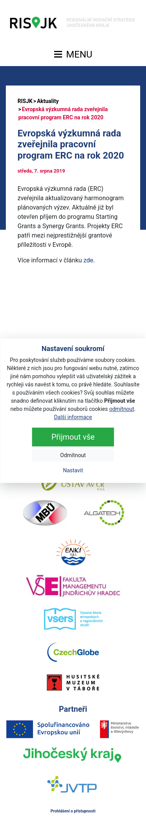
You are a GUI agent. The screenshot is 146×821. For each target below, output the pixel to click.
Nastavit (73, 470)
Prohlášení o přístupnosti (73, 811)
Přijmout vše (73, 437)
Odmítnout (73, 455)
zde (88, 260)
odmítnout (121, 409)
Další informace (73, 417)
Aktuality (48, 101)
